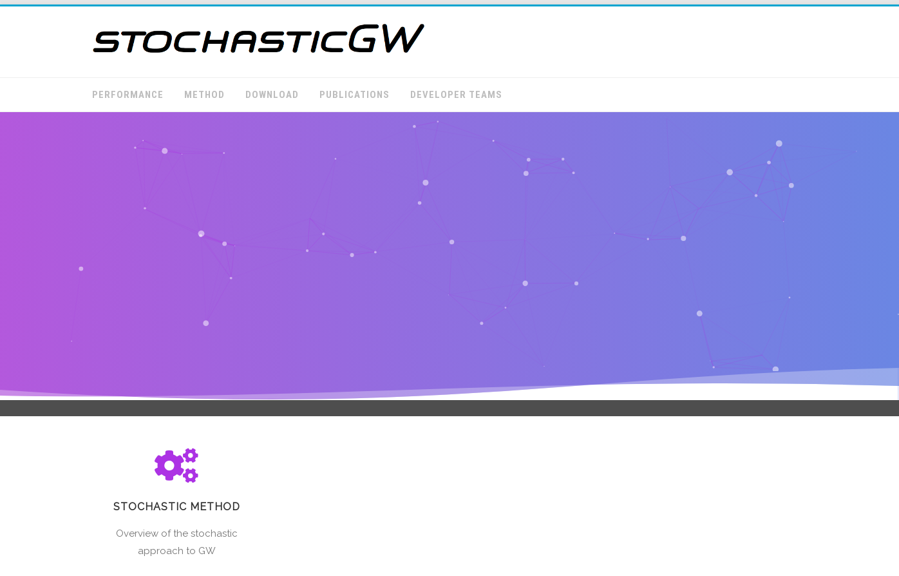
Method (204, 95)
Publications (354, 95)
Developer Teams (456, 95)
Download (272, 95)
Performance (128, 95)
